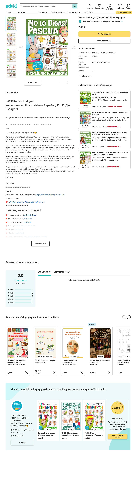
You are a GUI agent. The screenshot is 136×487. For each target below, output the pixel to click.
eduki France (28, 218)
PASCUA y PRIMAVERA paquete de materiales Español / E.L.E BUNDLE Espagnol (109, 133)
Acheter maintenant (104, 41)
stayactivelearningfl (69, 364)
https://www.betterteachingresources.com (50, 195)
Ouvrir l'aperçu (32, 83)
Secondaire (22, 12)
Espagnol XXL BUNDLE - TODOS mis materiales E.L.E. (110, 93)
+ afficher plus (40, 244)
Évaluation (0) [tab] (44, 272)
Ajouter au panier (104, 34)
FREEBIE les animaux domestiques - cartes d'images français (69, 434)
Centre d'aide (88, 12)
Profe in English (40, 362)
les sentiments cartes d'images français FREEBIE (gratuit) (46, 434)
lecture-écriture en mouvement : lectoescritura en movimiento (69, 361)
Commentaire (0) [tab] (62, 272)
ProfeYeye (93, 364)
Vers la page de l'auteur (118, 437)
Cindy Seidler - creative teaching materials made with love (26, 202)
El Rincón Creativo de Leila (16, 364)
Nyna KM (121, 364)
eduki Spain (28, 222)
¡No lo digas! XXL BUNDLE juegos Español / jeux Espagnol (110, 113)
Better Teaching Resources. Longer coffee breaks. (101, 21)
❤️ (7, 202)
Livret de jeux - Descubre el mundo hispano (16, 361)
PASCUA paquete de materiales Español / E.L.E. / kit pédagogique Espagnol (110, 153)
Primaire (10, 12)
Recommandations (74, 12)
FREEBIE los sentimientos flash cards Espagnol (94, 434)
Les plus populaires (57, 12)
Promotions (43, 12)
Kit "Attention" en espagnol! (45, 360)
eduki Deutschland (30, 215)
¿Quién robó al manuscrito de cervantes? (100, 361)
